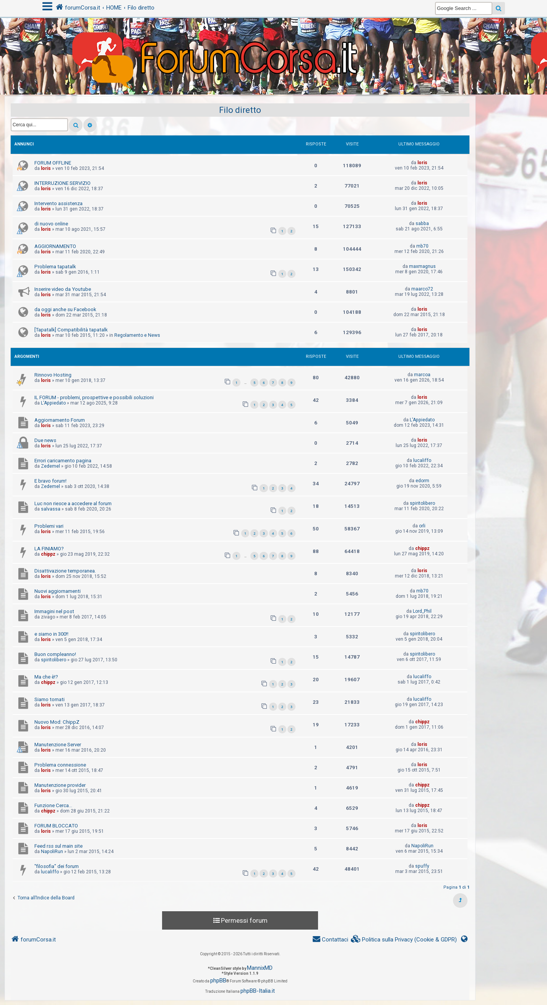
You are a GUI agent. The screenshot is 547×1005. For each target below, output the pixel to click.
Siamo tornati (49, 699)
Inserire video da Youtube (62, 289)
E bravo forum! (50, 481)
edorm (422, 480)
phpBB (218, 980)
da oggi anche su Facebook (65, 309)
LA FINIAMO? (49, 548)
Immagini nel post (54, 611)
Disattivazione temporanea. (65, 571)
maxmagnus (422, 266)
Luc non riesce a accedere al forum (73, 503)
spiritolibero (422, 503)
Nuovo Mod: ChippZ (57, 722)
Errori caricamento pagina (62, 460)
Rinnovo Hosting (52, 375)
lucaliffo (422, 460)
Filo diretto (240, 110)
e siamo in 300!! (51, 634)
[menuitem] (404, 939)
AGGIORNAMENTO (55, 246)
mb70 (422, 246)
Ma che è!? (46, 677)
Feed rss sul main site (58, 846)
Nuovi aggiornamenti (57, 591)
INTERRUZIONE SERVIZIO (62, 183)
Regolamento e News (137, 335)
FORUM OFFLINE (52, 163)
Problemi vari (48, 526)
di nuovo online (51, 224)
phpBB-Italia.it (257, 990)
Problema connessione (60, 765)
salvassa (50, 509)
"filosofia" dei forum (56, 866)
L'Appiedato (53, 403)
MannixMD (260, 967)
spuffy (422, 866)
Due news (45, 440)
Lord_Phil (422, 611)
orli (422, 526)
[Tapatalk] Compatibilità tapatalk (71, 330)
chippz (48, 554)
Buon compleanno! (55, 654)
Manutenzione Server (57, 744)
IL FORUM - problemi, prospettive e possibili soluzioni (94, 397)
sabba (422, 223)
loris (46, 168)
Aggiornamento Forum (59, 420)
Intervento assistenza (58, 203)
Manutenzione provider (60, 785)
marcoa (422, 374)
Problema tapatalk (55, 266)
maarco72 (422, 289)
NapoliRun (52, 851)
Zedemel (50, 466)
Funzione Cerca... (53, 805)
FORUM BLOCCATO (56, 826)
